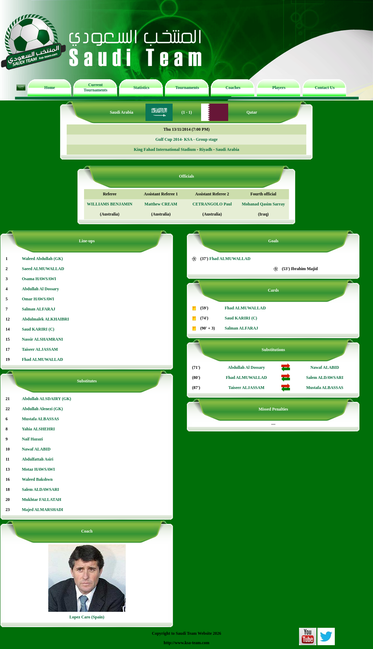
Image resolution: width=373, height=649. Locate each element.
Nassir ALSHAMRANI (42, 339)
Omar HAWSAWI (38, 299)
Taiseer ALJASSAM (40, 349)
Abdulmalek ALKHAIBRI (45, 319)
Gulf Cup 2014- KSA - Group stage (186, 139)
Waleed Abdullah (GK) (42, 258)
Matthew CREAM (160, 204)
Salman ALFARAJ (38, 309)
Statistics (141, 87)
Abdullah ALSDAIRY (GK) (46, 398)
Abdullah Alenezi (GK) (42, 408)
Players (278, 87)
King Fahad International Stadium (165, 149)
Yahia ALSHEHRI (38, 429)
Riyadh (205, 149)
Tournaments (187, 87)
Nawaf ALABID (36, 449)
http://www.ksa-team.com (186, 642)
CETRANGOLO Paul (212, 204)
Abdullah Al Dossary (40, 288)
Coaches (233, 87)
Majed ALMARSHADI (42, 509)
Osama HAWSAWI (39, 278)
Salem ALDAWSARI (40, 489)
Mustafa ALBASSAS (40, 418)
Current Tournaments (95, 87)
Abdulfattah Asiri (37, 459)
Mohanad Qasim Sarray (263, 204)
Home (49, 87)
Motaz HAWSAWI (38, 469)
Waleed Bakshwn (37, 479)
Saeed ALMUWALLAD (43, 268)
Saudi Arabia (227, 149)
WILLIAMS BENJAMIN (109, 204)
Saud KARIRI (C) (38, 329)
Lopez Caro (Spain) (86, 617)
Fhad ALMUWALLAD (42, 359)
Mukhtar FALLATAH (41, 499)
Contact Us (324, 87)
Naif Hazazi (32, 439)
